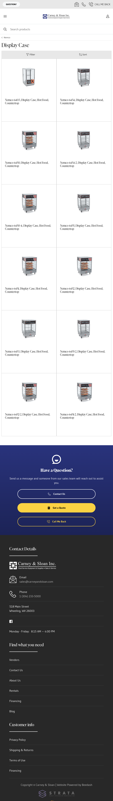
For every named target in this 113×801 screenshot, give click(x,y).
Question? (11, 4)
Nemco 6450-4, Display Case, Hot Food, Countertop (28, 227)
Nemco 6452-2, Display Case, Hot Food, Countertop (27, 416)
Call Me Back (99, 4)
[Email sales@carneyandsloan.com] (76, 4)
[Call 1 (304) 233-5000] (84, 4)
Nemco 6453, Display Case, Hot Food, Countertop (26, 353)
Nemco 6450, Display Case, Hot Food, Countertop (26, 164)
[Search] (56, 29)
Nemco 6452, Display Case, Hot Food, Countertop (81, 290)
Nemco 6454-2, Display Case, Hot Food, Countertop (82, 164)
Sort (83, 54)
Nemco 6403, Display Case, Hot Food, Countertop (27, 101)
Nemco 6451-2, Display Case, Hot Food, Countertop (82, 416)
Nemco (7, 37)
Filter (30, 54)
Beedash (87, 785)
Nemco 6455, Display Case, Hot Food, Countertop (81, 227)
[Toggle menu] (5, 16)
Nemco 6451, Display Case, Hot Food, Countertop (26, 290)
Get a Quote (56, 507)
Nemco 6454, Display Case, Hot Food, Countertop (81, 101)
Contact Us (56, 494)
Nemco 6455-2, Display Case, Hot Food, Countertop (82, 353)
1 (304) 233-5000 (30, 596)
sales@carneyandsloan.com (36, 581)
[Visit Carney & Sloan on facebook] (11, 621)
